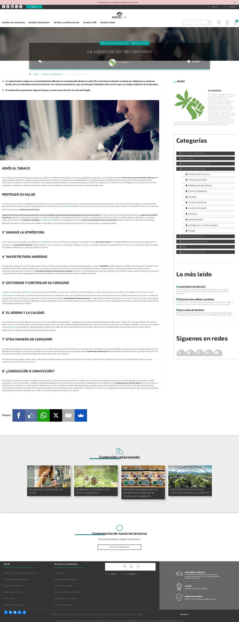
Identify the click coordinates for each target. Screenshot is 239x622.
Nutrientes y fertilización (203, 225)
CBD (184, 247)
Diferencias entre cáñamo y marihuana (194, 299)
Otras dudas (9, 597)
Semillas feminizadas (39, 22)
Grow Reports (196, 220)
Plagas (192, 231)
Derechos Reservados (63, 603)
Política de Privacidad (63, 584)
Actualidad (141, 43)
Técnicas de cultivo (199, 174)
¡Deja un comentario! (119, 545)
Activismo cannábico (193, 153)
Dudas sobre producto (13, 584)
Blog (34, 6)
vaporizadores (8, 295)
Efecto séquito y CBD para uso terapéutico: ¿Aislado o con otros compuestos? (95, 488)
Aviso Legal (59, 571)
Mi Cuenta (226, 23)
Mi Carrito (234, 23)
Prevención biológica (200, 185)
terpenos (11, 327)
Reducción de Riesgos (193, 252)
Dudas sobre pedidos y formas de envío (20, 571)
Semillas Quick (107, 22)
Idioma (209, 6)
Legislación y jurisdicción (64, 597)
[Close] (235, 2)
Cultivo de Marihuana (193, 169)
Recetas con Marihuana (195, 241)
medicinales (25, 292)
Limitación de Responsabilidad (67, 590)
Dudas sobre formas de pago (16, 577)
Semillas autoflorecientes (67, 22)
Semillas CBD (89, 22)
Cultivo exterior (197, 208)
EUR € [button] (233, 7)
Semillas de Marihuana (13, 603)
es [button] (214, 7)
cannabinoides (45, 241)
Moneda (226, 6)
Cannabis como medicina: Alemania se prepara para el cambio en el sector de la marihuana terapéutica (139, 489)
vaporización (48, 220)
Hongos (192, 197)
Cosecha (192, 214)
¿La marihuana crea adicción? (190, 286)
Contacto (184, 612)
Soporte (217, 23)
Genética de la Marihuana (196, 164)
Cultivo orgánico (197, 191)
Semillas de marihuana (13, 22)
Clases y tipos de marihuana (190, 310)
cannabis (64, 206)
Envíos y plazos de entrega (65, 577)
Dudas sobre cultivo (12, 590)
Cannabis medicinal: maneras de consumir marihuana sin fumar (47, 486)
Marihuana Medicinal (117, 43)
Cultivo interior (197, 202)
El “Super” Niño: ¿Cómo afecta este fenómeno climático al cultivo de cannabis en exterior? (190, 488)
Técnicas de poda (197, 180)
